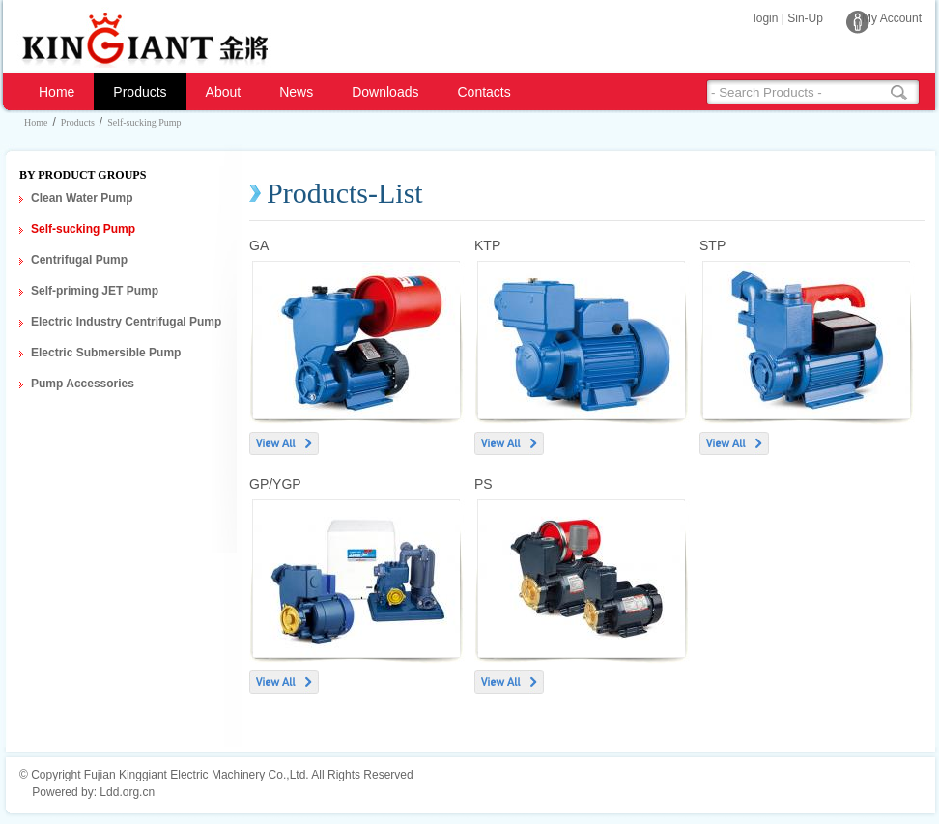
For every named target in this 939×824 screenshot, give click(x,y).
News (296, 91)
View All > (284, 443)
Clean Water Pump (82, 198)
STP (712, 245)
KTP (487, 245)
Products (139, 91)
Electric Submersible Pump (106, 352)
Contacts (483, 91)
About (224, 91)
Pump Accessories (82, 383)
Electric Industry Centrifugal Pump (126, 321)
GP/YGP (275, 484)
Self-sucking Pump (144, 122)
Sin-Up (805, 18)
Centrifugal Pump (79, 260)
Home (56, 91)
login (766, 18)
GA (259, 245)
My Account (892, 18)
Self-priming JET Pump (94, 291)
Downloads (385, 91)
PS (483, 484)
